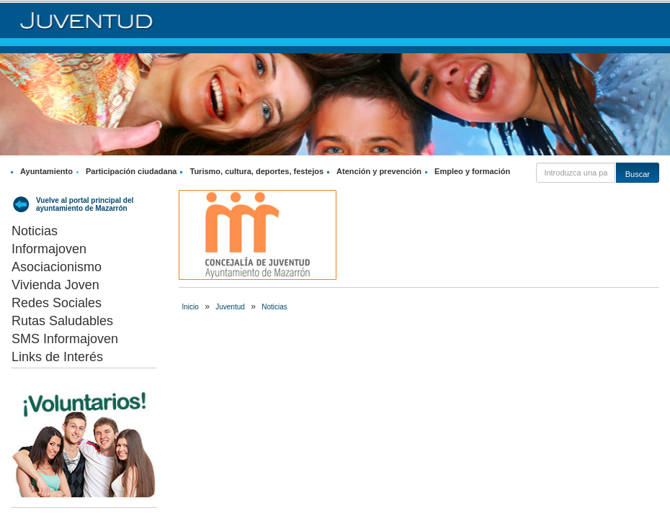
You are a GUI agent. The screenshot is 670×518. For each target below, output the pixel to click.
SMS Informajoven (65, 339)
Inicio (190, 307)
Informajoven (49, 249)
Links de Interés (57, 357)
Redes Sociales (57, 303)
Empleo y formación (472, 171)
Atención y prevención (378, 171)
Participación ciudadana (131, 171)
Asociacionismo (57, 267)
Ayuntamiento (46, 171)
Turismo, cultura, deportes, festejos (256, 171)
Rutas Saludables (62, 321)
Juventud (230, 307)
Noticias (35, 231)
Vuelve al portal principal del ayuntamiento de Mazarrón (84, 204)
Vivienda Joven (55, 285)
